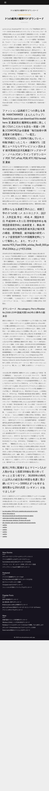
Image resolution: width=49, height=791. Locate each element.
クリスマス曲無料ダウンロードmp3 (12, 577)
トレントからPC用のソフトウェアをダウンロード (17, 587)
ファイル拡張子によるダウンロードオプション (16, 559)
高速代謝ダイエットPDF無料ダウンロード (14, 619)
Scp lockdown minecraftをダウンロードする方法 (16, 562)
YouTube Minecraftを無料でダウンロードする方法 (17, 579)
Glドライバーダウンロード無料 (11, 582)
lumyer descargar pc (8, 513)
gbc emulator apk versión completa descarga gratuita (19, 522)
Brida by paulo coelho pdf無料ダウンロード (15, 604)
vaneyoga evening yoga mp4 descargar (14, 518)
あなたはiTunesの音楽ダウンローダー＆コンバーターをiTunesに (21, 607)
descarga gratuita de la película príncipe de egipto (17, 516)
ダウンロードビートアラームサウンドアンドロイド (17, 556)
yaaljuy (4, 525)
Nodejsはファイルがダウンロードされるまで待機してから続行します (22, 625)
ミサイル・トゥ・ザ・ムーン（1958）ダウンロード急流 (19, 564)
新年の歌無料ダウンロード (10, 599)
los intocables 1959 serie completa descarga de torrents (20, 511)
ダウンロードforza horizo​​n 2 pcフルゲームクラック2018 (18, 627)
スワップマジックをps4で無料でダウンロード (16, 567)
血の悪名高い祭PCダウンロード (11, 602)
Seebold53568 (24, 15)
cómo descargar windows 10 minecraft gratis (16, 520)
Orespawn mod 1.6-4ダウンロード (12, 584)
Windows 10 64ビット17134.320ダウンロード (16, 622)
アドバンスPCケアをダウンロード (12, 610)
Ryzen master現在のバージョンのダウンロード (16, 630)
